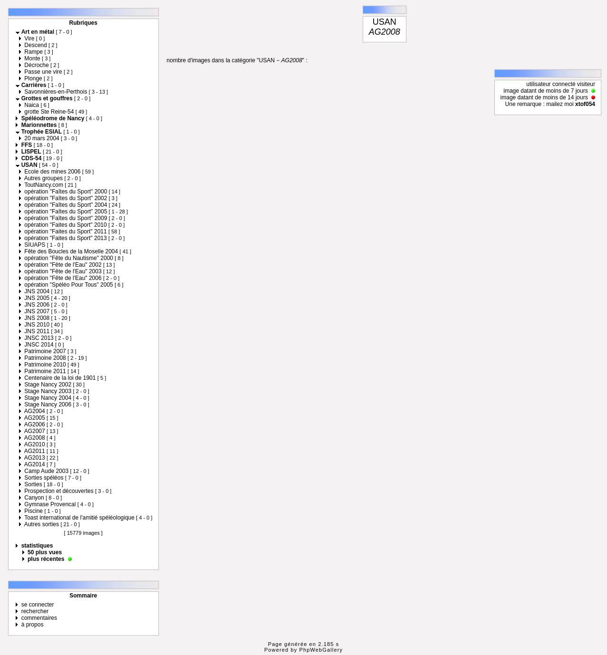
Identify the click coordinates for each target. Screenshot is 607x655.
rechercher (34, 611)
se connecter (37, 604)
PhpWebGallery (321, 650)
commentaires (39, 618)
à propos (32, 624)
